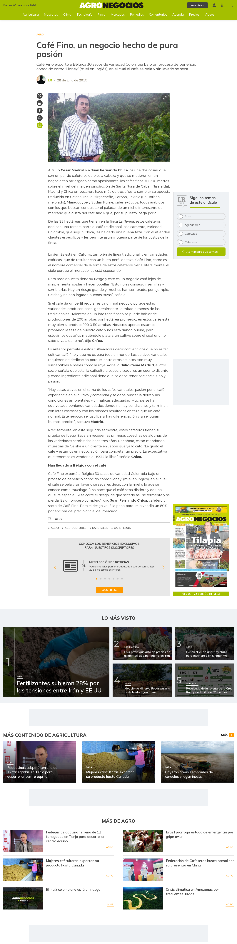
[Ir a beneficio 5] (113, 578)
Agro (109, 847)
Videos (209, 14)
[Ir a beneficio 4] (109, 578)
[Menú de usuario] (214, 5)
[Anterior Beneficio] (55, 567)
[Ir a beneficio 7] (122, 578)
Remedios (137, 14)
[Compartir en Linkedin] (40, 103)
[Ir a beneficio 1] (96, 578)
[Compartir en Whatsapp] (40, 118)
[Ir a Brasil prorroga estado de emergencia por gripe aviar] (143, 841)
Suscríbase (197, 5)
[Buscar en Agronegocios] (231, 5)
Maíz (110, 904)
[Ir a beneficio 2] (100, 578)
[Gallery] (109, 567)
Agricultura (31, 14)
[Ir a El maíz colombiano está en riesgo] (23, 898)
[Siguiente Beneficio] (163, 567)
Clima (67, 14)
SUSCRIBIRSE (109, 589)
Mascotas (51, 14)
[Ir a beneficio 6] (117, 578)
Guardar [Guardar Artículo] (40, 125)
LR (50, 80)
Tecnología (84, 14)
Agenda (178, 14)
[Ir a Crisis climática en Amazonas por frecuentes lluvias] (143, 898)
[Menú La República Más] (223, 5)
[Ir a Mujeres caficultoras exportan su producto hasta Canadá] (23, 869)
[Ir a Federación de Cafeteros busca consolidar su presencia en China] (143, 869)
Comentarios (158, 14)
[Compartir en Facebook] (40, 111)
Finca (101, 14)
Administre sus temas (202, 251)
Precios (194, 14)
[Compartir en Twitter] (40, 96)
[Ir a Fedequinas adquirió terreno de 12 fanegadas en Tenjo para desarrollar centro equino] (23, 841)
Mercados (118, 14)
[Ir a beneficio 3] (105, 578)
